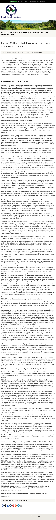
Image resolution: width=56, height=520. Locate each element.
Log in (39, 516)
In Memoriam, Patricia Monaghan (37, 1)
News (40, 52)
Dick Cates (16, 500)
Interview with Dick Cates (14, 81)
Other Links (20, 1)
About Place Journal (8, 500)
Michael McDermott (23, 500)
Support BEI (13, 1)
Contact (26, 1)
